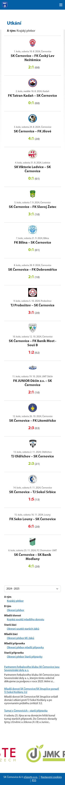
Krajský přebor (15, 601)
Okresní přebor (15, 610)
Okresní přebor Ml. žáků (20, 638)
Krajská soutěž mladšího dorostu (25, 619)
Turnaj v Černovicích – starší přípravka (25, 710)
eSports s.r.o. (31, 777)
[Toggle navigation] (61, 5)
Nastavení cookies (51, 777)
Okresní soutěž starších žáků (23, 629)
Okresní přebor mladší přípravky (25, 647)
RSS (34, 780)
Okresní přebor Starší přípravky (24, 657)
